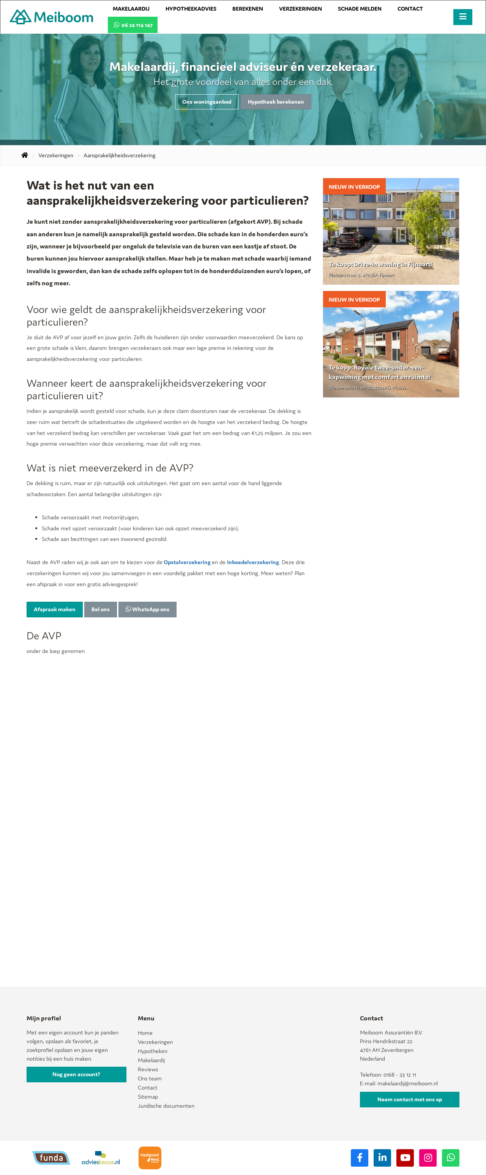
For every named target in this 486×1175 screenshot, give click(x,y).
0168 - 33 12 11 (399, 1074)
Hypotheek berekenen (276, 101)
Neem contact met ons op (409, 1099)
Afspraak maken (55, 609)
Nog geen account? (76, 1074)
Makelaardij (131, 8)
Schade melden (360, 8)
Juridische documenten (166, 1105)
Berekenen (247, 8)
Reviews (148, 1069)
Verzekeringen (300, 8)
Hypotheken (152, 1051)
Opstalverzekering (187, 562)
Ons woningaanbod (206, 101)
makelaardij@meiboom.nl (407, 1083)
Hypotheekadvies (191, 8)
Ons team (150, 1078)
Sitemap (148, 1096)
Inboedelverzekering (253, 562)
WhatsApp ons (147, 609)
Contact (410, 8)
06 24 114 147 (133, 24)
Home (145, 1032)
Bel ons (101, 609)
